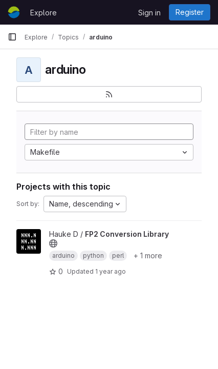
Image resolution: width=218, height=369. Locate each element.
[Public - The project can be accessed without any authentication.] (53, 243)
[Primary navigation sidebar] (12, 37)
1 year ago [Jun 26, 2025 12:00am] (110, 271)
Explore (43, 12)
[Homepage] (14, 12)
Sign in (149, 12)
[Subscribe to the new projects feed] (109, 94)
